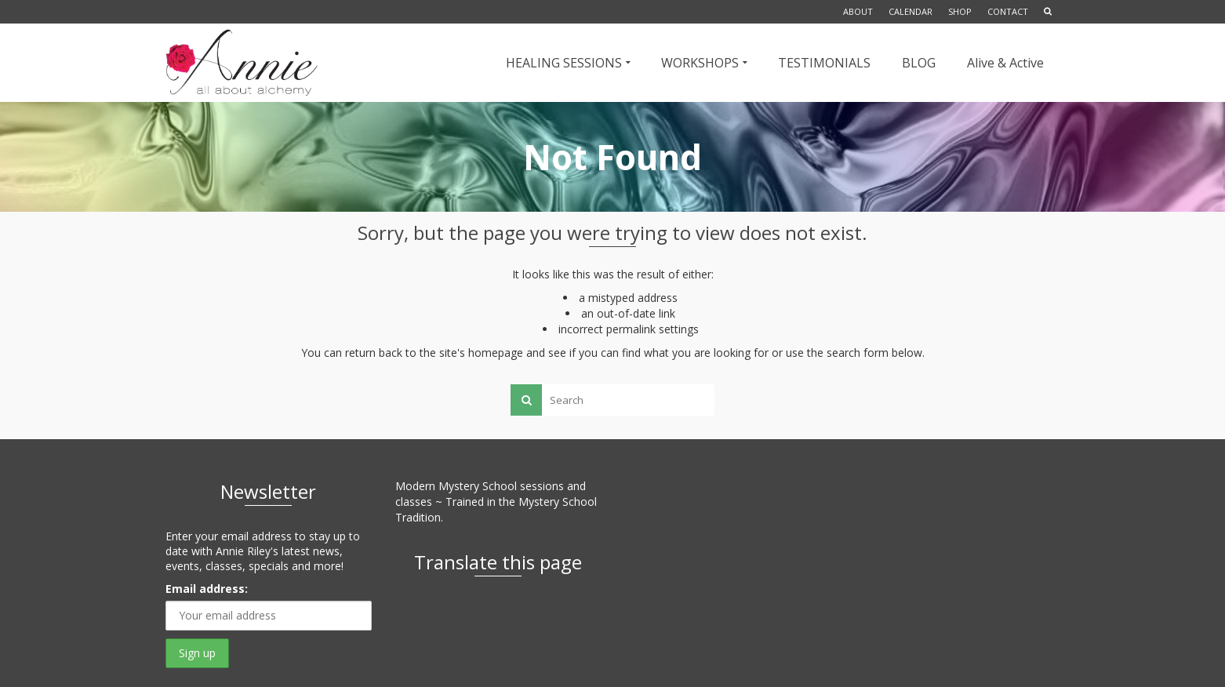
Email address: (206, 588)
